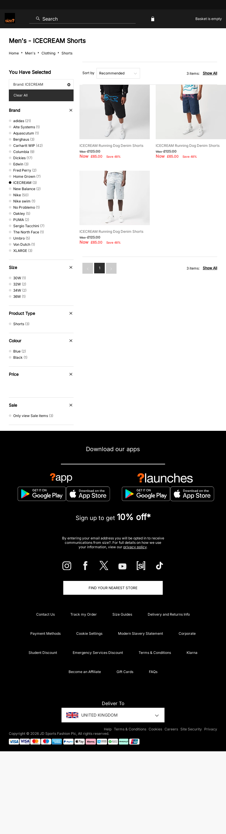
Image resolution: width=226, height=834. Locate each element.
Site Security (191, 729)
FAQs (153, 671)
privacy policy (135, 547)
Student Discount (43, 652)
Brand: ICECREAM (41, 84)
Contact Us (45, 614)
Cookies (155, 729)
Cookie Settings (89, 633)
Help (108, 729)
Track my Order (83, 614)
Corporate (187, 633)
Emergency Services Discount (98, 652)
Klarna (192, 652)
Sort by (88, 73)
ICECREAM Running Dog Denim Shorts (111, 145)
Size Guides (122, 614)
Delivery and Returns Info (169, 614)
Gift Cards (125, 671)
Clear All (21, 95)
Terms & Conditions (155, 652)
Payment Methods (45, 633)
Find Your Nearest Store (113, 588)
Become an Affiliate (85, 671)
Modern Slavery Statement (140, 633)
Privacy (210, 729)
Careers (171, 729)
